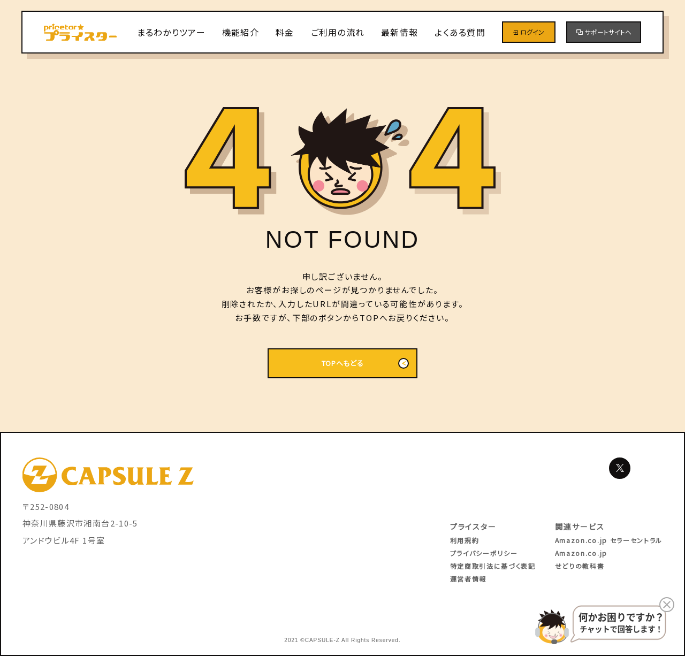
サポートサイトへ (603, 31)
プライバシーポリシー (484, 553)
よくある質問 (460, 32)
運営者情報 (468, 578)
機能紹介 (240, 32)
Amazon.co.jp (581, 553)
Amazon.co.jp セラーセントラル (609, 540)
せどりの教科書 (580, 565)
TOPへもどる (365, 363)
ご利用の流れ (338, 32)
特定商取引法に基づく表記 (493, 565)
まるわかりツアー (171, 32)
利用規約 (465, 540)
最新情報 (399, 32)
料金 (285, 32)
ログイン (528, 31)
